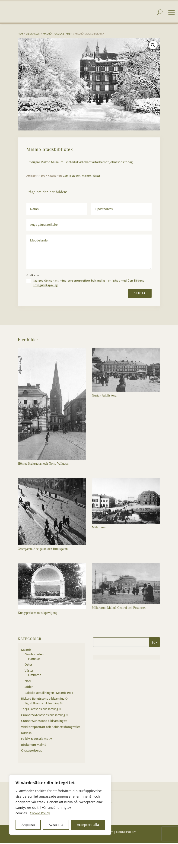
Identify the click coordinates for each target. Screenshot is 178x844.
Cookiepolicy (126, 832)
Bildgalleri (33, 34)
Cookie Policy (40, 813)
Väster (96, 176)
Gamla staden (63, 34)
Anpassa (28, 824)
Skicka (140, 294)
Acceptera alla (88, 824)
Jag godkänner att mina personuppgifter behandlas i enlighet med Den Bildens (88, 283)
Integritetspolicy (45, 286)
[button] (153, 46)
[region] (60, 805)
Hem (20, 34)
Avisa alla (56, 824)
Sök (154, 643)
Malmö (47, 34)
